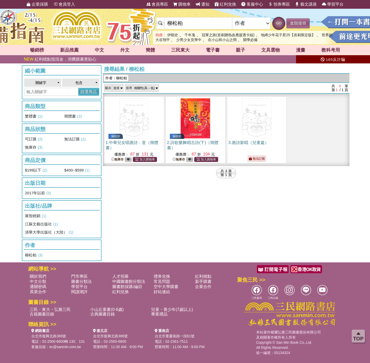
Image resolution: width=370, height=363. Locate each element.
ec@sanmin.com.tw (65, 347)
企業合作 (203, 286)
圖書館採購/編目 (127, 286)
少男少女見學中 (188, 40)
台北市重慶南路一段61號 (175, 336)
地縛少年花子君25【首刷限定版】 (288, 35)
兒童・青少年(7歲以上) (172, 309)
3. (248, 142)
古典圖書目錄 (102, 314)
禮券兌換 (162, 276)
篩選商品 (88, 92)
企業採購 (37, 4)
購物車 (182, 4)
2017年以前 (38, 193)
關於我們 (38, 276)
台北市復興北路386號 (48, 336)
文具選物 (270, 50)
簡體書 (73, 116)
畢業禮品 (159, 314)
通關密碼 (38, 286)
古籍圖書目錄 (42, 314)
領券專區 (279, 4)
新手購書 (203, 281)
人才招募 (120, 276)
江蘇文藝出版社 (41, 224)
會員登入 (64, 4)
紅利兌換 (225, 4)
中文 (99, 50)
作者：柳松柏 (116, 78)
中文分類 (38, 281)
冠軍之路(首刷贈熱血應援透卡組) (228, 35)
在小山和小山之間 (222, 40)
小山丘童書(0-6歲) (107, 309)
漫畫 (300, 50)
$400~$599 (77, 170)
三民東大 (180, 50)
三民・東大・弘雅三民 (50, 309)
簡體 (150, 50)
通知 (202, 4)
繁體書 (33, 116)
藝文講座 (306, 4)
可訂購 (33, 139)
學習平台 (333, 4)
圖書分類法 (81, 281)
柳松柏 (33, 255)
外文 (125, 50)
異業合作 (38, 292)
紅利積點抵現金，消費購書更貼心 (60, 59)
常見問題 (162, 281)
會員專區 (157, 4)
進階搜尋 (298, 23)
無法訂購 (75, 139)
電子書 (213, 50)
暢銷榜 (37, 50)
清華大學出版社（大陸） (49, 232)
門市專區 (79, 276)
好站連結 (162, 292)
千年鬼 (189, 35)
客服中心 (252, 4)
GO (279, 23)
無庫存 (33, 147)
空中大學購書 (166, 286)
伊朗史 (172, 35)
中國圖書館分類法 (128, 281)
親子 (240, 50)
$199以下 (36, 170)
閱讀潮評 (79, 292)
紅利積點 (203, 276)
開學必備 (250, 40)
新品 (69, 50)
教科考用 (330, 50)
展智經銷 (35, 216)
